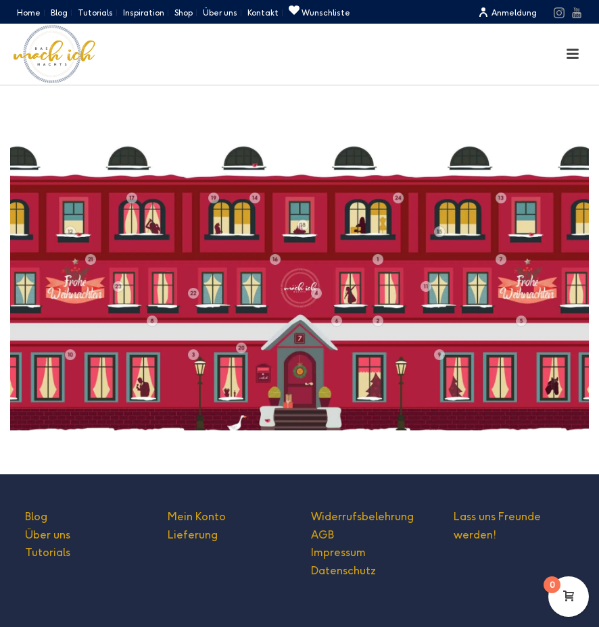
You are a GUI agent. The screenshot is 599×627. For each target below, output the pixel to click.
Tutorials (47, 552)
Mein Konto (197, 516)
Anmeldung (507, 12)
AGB (322, 535)
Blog (36, 516)
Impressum (338, 552)
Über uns (47, 535)
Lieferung (193, 535)
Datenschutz (343, 570)
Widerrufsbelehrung (362, 516)
